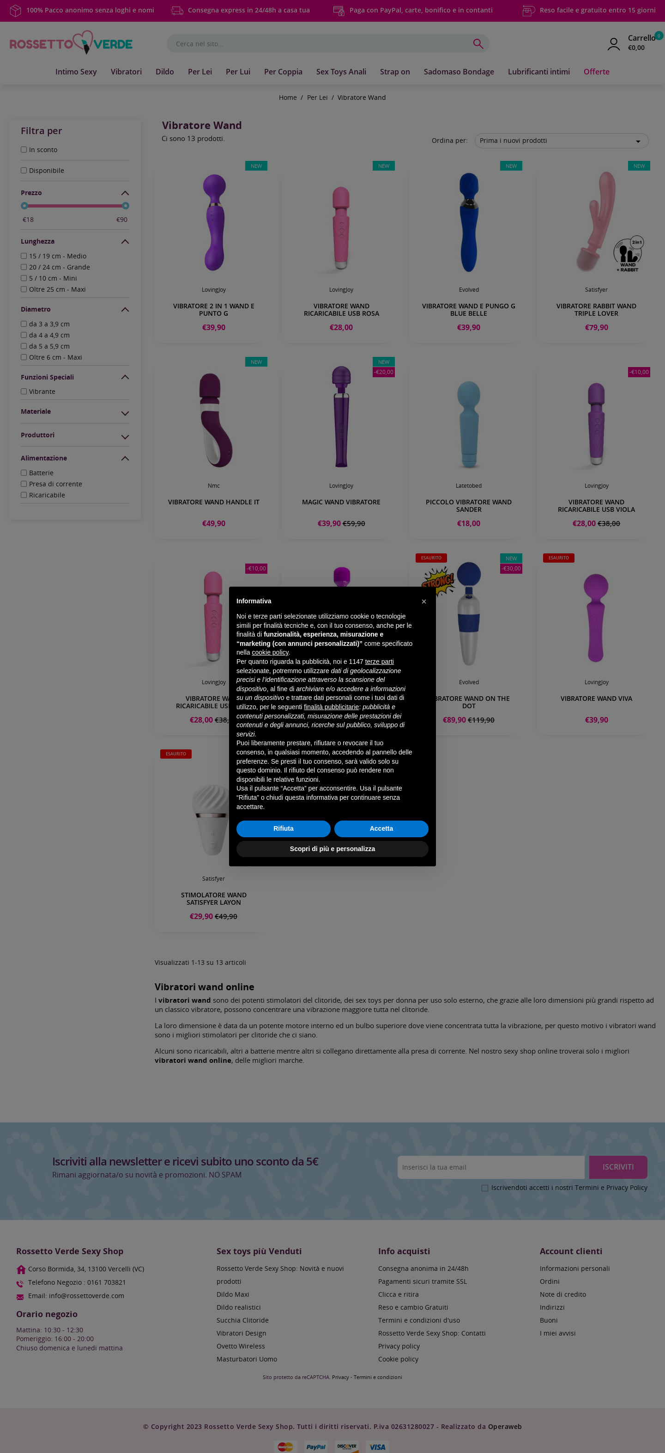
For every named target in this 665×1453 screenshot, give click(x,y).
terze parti (379, 661)
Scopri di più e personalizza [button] (332, 848)
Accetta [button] (381, 828)
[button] (424, 601)
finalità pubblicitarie (331, 707)
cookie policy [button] (270, 652)
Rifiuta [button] (283, 828)
